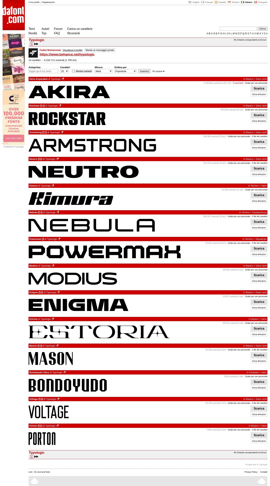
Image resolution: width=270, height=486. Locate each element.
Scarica (259, 88)
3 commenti (238, 83)
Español (220, 2)
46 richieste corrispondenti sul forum (250, 40)
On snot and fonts (42, 472)
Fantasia (254, 372)
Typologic (56, 79)
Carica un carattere (79, 28)
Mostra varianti (83, 71)
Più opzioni (158, 71)
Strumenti (73, 33)
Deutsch (233, 2)
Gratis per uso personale (256, 83)
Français (207, 2)
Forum (58, 28)
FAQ (57, 33)
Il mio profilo (34, 2)
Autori (45, 28)
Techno (255, 185)
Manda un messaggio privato (100, 50)
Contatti (263, 472)
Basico (249, 79)
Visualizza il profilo (72, 50)
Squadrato (261, 239)
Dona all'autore (259, 94)
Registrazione (48, 2)
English (194, 2)
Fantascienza (259, 212)
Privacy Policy (251, 472)
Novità (33, 33)
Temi (32, 28)
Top (44, 33)
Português (260, 2)
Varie (264, 185)
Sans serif (261, 79)
